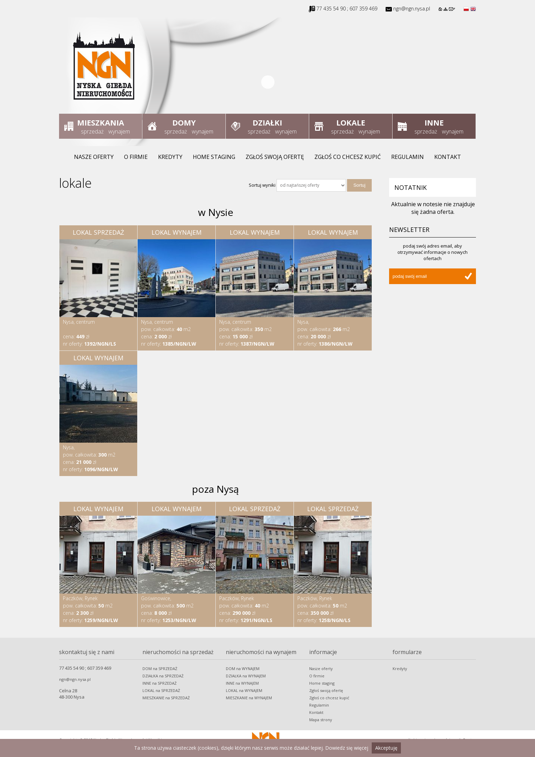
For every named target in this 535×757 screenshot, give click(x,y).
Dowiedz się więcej (346, 747)
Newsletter (409, 229)
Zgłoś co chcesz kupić (347, 157)
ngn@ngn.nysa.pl (411, 8)
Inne (434, 122)
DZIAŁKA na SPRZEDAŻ (162, 675)
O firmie (136, 157)
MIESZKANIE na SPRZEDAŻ (166, 697)
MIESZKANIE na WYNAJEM (249, 697)
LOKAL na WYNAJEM (244, 690)
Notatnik (410, 187)
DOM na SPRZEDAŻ (159, 668)
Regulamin (407, 157)
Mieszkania (100, 122)
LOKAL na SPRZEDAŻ (161, 690)
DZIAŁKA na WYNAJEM (246, 675)
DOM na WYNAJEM (243, 668)
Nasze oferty (94, 157)
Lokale (350, 122)
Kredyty (170, 157)
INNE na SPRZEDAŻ (159, 683)
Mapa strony (320, 719)
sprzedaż (92, 131)
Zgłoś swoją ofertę (275, 157)
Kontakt (447, 157)
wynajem (119, 131)
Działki (267, 122)
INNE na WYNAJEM (242, 683)
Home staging (214, 157)
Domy (184, 122)
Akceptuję (386, 747)
